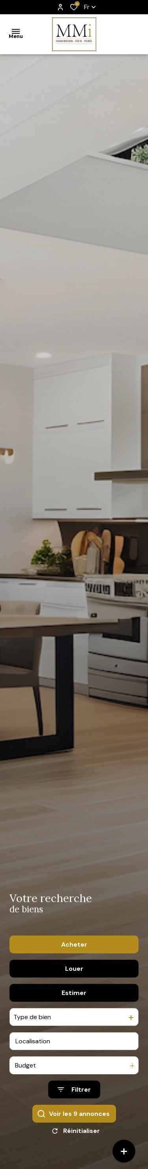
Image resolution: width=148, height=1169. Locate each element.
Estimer (74, 993)
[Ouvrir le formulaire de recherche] (74, 1090)
